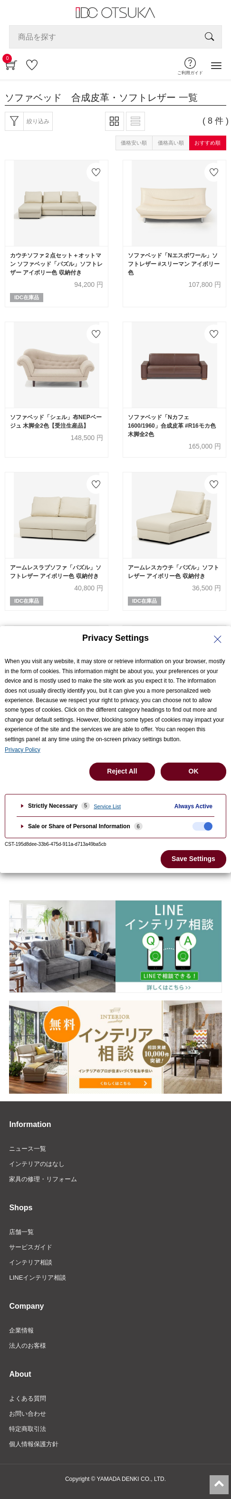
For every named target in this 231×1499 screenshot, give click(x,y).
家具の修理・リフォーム (43, 1179)
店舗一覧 (21, 1231)
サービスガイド (30, 1247)
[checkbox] (202, 826)
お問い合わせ (27, 1413)
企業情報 (21, 1330)
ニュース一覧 (27, 1148)
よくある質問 (27, 1398)
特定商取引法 (27, 1428)
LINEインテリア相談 (37, 1277)
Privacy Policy (22, 749)
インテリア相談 (30, 1262)
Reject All (122, 771)
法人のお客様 (27, 1345)
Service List (107, 806)
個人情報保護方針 (33, 1444)
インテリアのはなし (37, 1163)
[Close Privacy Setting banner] (217, 639)
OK (194, 771)
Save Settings (193, 858)
